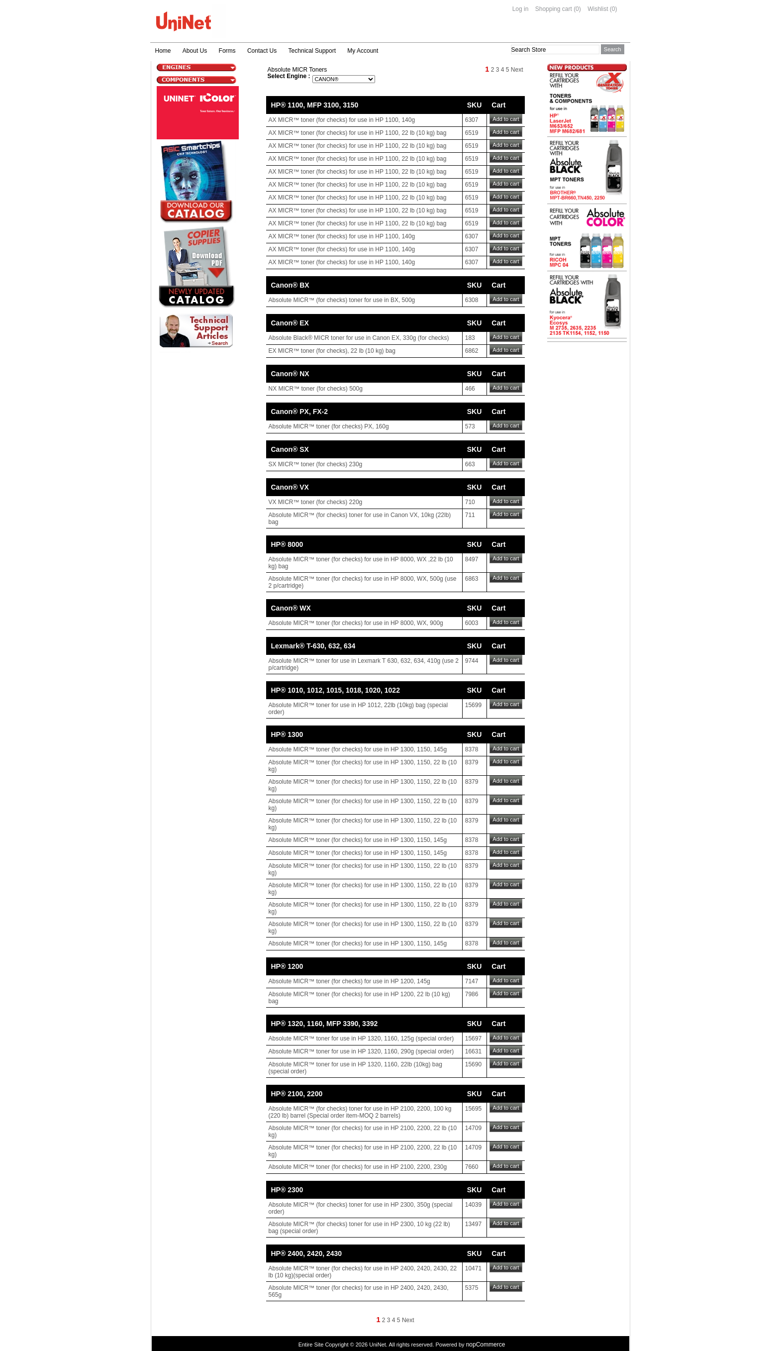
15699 (473, 705)
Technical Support (312, 50)
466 (470, 388)
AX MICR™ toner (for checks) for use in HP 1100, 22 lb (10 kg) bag (358, 132)
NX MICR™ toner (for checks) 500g (316, 388)
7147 (472, 981)
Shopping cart (553, 8)
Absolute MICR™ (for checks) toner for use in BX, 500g (342, 300)
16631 (473, 1051)
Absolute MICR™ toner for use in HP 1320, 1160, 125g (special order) (361, 1038)
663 (470, 464)
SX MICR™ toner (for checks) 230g (316, 464)
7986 (472, 994)
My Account (362, 50)
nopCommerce (485, 1344)
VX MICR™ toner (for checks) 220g (316, 502)
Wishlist (597, 8)
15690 (473, 1064)
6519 (472, 132)
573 (470, 426)
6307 (472, 119)
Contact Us (262, 50)
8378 (472, 749)
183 (470, 337)
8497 (472, 559)
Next (517, 69)
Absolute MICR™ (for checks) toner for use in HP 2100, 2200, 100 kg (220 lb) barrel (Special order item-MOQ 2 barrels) (360, 1112)
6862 (472, 350)
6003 (472, 623)
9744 (472, 660)
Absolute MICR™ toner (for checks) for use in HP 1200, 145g (349, 981)
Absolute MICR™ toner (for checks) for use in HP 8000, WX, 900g (356, 623)
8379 (472, 762)
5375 (472, 1287)
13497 (473, 1224)
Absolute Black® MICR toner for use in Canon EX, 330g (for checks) (359, 337)
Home (163, 50)
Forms (227, 50)
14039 (473, 1204)
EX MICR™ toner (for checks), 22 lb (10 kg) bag (332, 350)
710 (470, 502)
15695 (473, 1108)
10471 (473, 1268)
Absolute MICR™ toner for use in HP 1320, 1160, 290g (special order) (361, 1051)
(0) (577, 8)
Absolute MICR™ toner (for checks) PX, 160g (329, 426)
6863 (472, 578)
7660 (472, 1166)
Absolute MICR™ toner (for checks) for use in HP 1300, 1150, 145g (358, 749)
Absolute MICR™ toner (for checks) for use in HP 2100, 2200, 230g (358, 1166)
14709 (473, 1128)
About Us (195, 50)
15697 (473, 1038)
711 (470, 515)
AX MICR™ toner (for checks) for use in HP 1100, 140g (342, 119)
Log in (520, 8)
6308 (472, 300)
